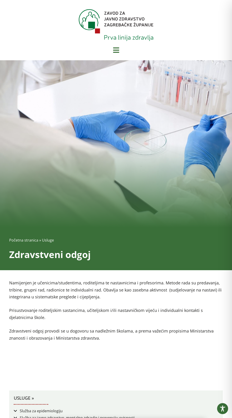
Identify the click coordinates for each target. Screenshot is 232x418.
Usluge (48, 240)
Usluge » (24, 398)
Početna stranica (23, 240)
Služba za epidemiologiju (41, 410)
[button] (116, 411)
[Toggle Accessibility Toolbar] (223, 409)
